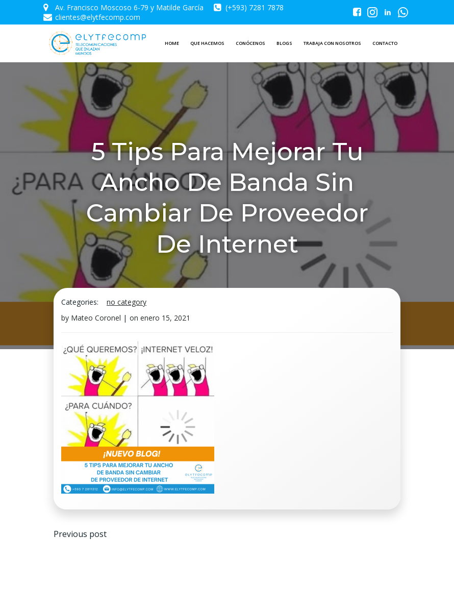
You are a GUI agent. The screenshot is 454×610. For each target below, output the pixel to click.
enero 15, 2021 (165, 318)
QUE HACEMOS (207, 43)
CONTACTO (384, 43)
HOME (172, 43)
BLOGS (284, 43)
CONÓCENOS (250, 43)
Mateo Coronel (96, 318)
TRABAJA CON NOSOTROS (332, 43)
